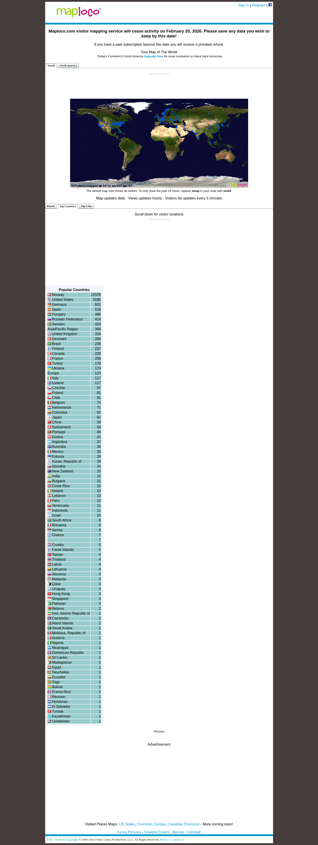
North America (68, 65)
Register (258, 5)
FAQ (50, 839)
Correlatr (194, 832)
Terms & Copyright (66, 839)
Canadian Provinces (183, 824)
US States (127, 824)
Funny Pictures (129, 832)
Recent (51, 206)
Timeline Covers (156, 832)
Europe (160, 824)
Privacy (164, 839)
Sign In (243, 5)
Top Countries (68, 206)
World (51, 65)
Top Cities (86, 206)
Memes (178, 832)
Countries (144, 824)
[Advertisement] (159, 86)
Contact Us (178, 839)
